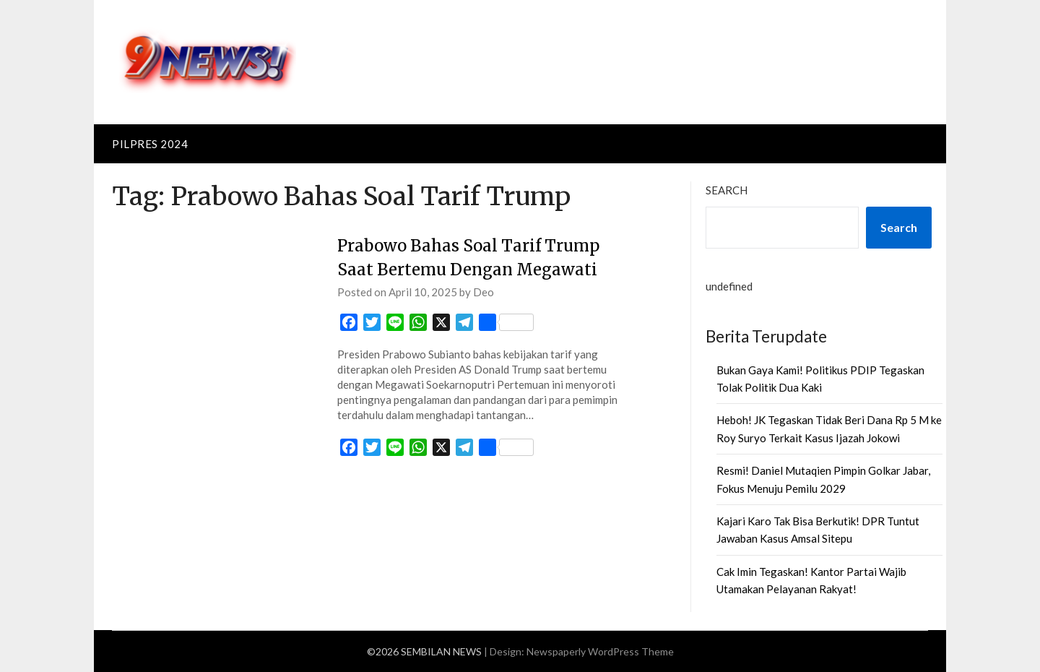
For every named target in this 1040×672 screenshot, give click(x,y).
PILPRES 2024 (150, 143)
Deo (483, 291)
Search (727, 190)
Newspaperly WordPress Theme (600, 651)
